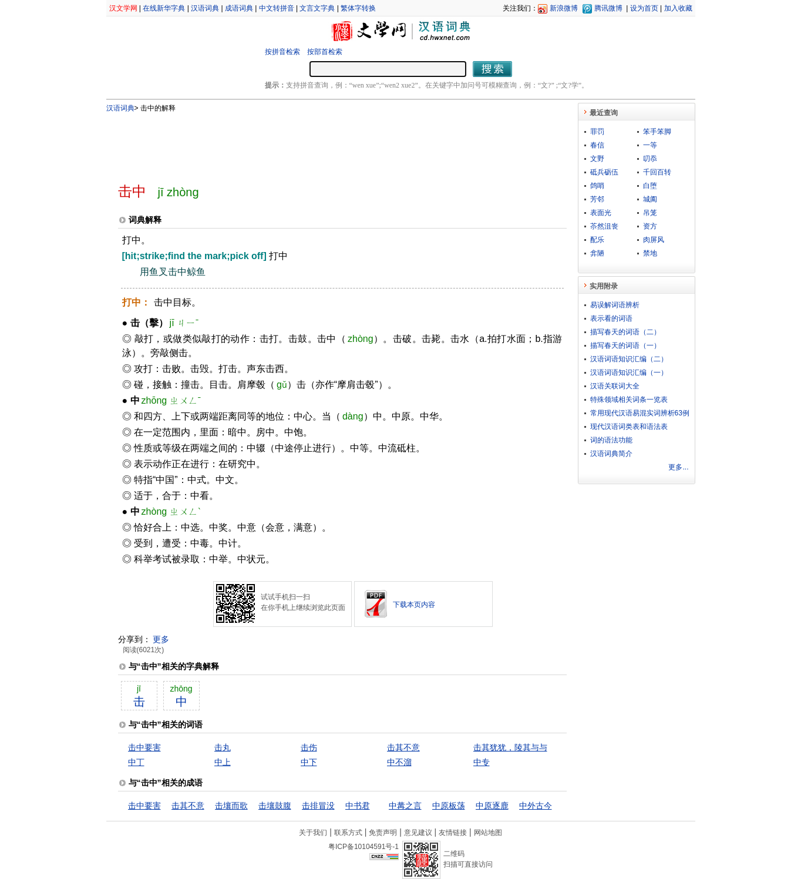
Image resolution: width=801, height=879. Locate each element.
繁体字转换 (358, 8)
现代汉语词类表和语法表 (629, 426)
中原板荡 (448, 805)
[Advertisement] (323, 142)
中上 (222, 762)
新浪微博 (564, 8)
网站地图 (488, 832)
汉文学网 (123, 8)
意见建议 (418, 832)
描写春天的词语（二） (625, 332)
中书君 (357, 805)
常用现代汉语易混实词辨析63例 (639, 413)
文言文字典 (317, 8)
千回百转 (657, 172)
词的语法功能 (611, 440)
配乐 (597, 240)
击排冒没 (318, 805)
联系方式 (348, 832)
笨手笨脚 (657, 132)
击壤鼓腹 (274, 805)
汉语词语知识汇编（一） (629, 372)
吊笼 (650, 213)
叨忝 (650, 159)
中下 (309, 762)
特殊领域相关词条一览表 (629, 399)
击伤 (309, 747)
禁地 (650, 253)
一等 (650, 145)
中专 (481, 762)
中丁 (136, 762)
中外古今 (535, 805)
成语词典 (239, 8)
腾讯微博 (608, 8)
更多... (678, 467)
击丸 (222, 747)
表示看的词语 (611, 318)
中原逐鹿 (492, 805)
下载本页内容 (414, 604)
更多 (161, 639)
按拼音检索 (282, 52)
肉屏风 (653, 240)
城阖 (650, 199)
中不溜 (399, 762)
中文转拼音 (276, 8)
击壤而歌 (231, 805)
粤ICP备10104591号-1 (363, 847)
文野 (597, 159)
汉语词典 (205, 8)
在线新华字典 (164, 8)
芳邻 (597, 199)
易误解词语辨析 (615, 305)
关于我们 (313, 832)
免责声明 (383, 832)
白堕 (650, 186)
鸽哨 (597, 186)
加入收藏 (678, 8)
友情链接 (453, 832)
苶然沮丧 (604, 226)
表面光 (600, 213)
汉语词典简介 (611, 453)
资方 (650, 226)
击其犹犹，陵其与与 (510, 747)
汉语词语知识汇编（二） (629, 359)
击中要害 (144, 747)
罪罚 (597, 132)
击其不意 (403, 747)
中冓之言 (405, 805)
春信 (597, 145)
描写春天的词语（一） (625, 345)
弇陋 (597, 253)
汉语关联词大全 (615, 386)
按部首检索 (324, 52)
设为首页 (644, 8)
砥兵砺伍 (604, 172)
